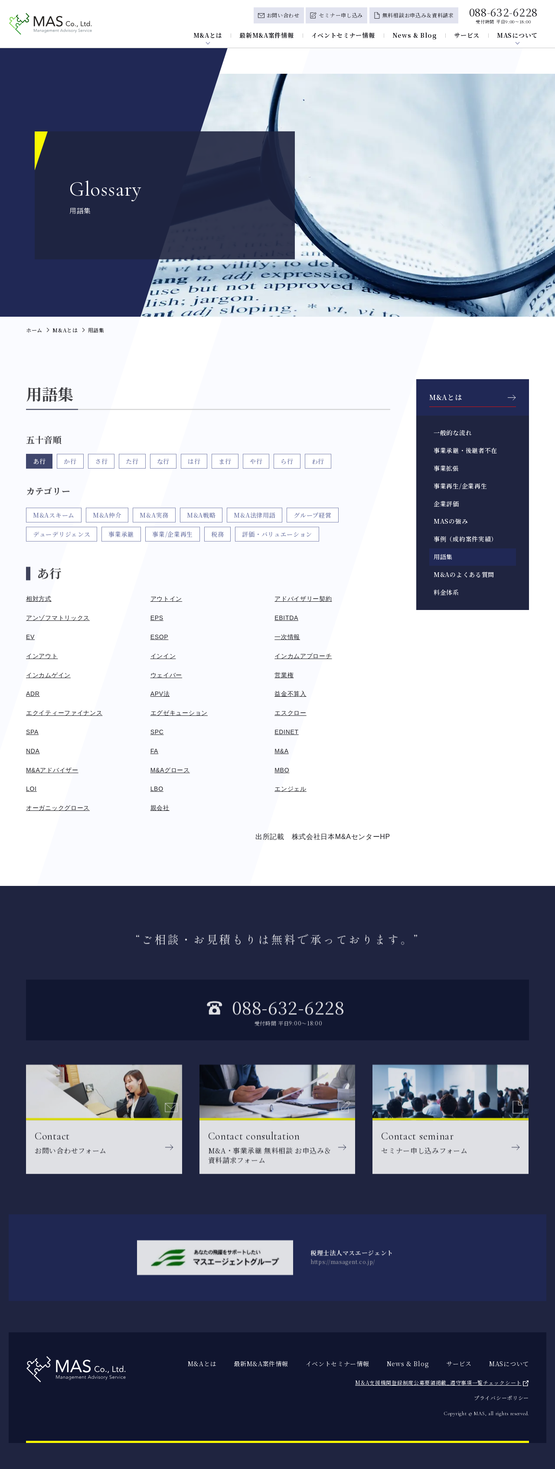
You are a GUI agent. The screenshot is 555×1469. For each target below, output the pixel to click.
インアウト (42, 656)
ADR (33, 693)
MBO (281, 770)
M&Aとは (207, 35)
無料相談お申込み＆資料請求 (418, 15)
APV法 (160, 693)
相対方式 (39, 598)
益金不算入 (290, 693)
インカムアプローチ (303, 656)
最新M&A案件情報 (266, 35)
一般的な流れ (453, 432)
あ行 (39, 470)
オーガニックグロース (58, 807)
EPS (156, 617)
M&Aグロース (170, 770)
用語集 (443, 556)
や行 (256, 470)
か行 (70, 470)
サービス (467, 35)
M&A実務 (154, 532)
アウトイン (166, 598)
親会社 (160, 807)
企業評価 (446, 503)
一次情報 (287, 636)
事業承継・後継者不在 (465, 450)
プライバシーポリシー (501, 1397)
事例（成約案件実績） (465, 538)
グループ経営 (312, 532)
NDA (33, 751)
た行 (132, 470)
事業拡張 (446, 468)
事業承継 (121, 551)
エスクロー (290, 712)
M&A (281, 751)
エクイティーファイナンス (64, 712)
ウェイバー (166, 675)
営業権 (284, 675)
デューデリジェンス (61, 551)
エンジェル (290, 788)
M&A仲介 (107, 532)
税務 (217, 551)
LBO (156, 788)
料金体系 (446, 592)
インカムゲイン (48, 675)
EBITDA (286, 617)
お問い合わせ (283, 15)
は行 (194, 470)
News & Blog (414, 35)
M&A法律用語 (254, 532)
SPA (32, 731)
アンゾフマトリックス (58, 617)
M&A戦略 (201, 532)
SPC (157, 731)
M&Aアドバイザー (52, 770)
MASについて (517, 35)
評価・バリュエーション (277, 551)
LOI (31, 788)
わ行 (318, 470)
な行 (163, 470)
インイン (163, 656)
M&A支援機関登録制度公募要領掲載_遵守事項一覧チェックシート (438, 1382)
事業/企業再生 (172, 551)
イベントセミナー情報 (343, 35)
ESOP (159, 636)
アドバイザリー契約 (303, 598)
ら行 (287, 470)
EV (30, 636)
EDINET (286, 731)
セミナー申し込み (341, 15)
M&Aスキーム (54, 532)
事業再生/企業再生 (460, 486)
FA (154, 751)
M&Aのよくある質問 (464, 574)
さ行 (101, 470)
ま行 (225, 470)
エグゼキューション (179, 712)
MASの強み (451, 521)
